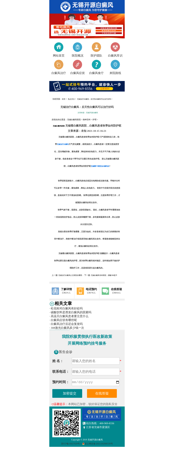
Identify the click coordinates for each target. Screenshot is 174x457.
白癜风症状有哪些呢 (63, 320)
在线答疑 (102, 394)
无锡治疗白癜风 (63, 144)
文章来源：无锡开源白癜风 (88, 113)
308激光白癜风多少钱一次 (66, 327)
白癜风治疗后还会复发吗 (66, 323)
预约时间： (60, 382)
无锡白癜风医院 (59, 126)
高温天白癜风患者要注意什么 (68, 316)
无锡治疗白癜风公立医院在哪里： (71, 275)
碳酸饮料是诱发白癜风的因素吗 (70, 312)
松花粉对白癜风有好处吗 (66, 308)
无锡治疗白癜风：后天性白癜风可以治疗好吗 (94, 99)
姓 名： (57, 361)
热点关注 (71, 99)
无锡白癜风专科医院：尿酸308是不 (104, 275)
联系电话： (60, 371)
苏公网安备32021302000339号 (99, 444)
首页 (63, 99)
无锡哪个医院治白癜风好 (100, 166)
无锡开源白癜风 (95, 440)
